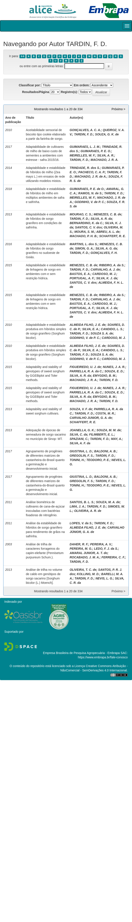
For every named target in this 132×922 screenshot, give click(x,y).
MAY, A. (116, 439)
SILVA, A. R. (105, 155)
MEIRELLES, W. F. (82, 155)
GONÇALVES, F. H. (104, 253)
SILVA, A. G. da (106, 248)
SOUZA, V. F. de (81, 409)
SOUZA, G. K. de (107, 134)
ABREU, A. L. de (108, 231)
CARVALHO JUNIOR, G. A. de (91, 417)
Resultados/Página (35, 92)
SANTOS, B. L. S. (82, 502)
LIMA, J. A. (77, 506)
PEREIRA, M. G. (81, 548)
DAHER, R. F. (79, 544)
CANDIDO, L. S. (112, 329)
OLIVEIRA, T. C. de (83, 569)
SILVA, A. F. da (80, 443)
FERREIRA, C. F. (113, 557)
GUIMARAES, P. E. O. (95, 151)
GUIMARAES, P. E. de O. (87, 189)
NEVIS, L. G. (104, 578)
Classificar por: (30, 85)
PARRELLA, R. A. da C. (86, 371)
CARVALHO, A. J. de (105, 269)
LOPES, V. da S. (81, 523)
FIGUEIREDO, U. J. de (85, 367)
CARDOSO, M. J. (104, 274)
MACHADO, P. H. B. (83, 236)
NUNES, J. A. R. (114, 367)
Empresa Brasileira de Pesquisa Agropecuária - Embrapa (81, 653)
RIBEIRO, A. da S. (111, 265)
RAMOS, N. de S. (90, 193)
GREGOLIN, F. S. (81, 455)
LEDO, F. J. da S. (106, 548)
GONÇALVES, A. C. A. (85, 130)
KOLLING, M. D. (88, 574)
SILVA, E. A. (90, 329)
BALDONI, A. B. (105, 451)
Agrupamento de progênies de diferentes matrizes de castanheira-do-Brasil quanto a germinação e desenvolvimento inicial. (45, 459)
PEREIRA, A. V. (101, 544)
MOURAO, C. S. (81, 214)
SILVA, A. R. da (101, 218)
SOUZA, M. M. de (109, 430)
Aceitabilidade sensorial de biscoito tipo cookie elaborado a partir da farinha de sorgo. (46, 134)
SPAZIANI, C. (79, 439)
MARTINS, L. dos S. (84, 244)
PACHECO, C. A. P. (91, 172)
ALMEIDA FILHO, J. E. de (88, 324)
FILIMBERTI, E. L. (101, 434)
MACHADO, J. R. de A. (90, 176)
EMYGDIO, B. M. (104, 375)
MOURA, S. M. (84, 231)
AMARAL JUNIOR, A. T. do (89, 553)
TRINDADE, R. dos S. (85, 168)
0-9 (22, 56)
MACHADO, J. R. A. (104, 159)
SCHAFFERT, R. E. (112, 236)
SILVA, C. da (78, 434)
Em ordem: (82, 85)
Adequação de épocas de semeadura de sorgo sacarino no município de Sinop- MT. (46, 434)
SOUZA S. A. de (102, 333)
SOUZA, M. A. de (108, 502)
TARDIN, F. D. (83, 134)
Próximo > (118, 109)
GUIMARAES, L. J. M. (85, 146)
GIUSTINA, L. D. (81, 451)
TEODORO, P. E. (97, 460)
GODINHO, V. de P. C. (89, 202)
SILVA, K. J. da (106, 278)
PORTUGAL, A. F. (82, 278)
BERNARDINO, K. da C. (86, 223)
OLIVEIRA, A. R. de (87, 511)
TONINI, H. (77, 460)
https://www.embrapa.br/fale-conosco (103, 657)
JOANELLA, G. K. (82, 430)
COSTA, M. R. (105, 413)
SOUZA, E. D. (114, 371)
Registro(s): (69, 92)
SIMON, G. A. (84, 248)
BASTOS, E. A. (80, 274)
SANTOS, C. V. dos (88, 227)
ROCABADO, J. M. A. (85, 557)
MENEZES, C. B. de (107, 214)
